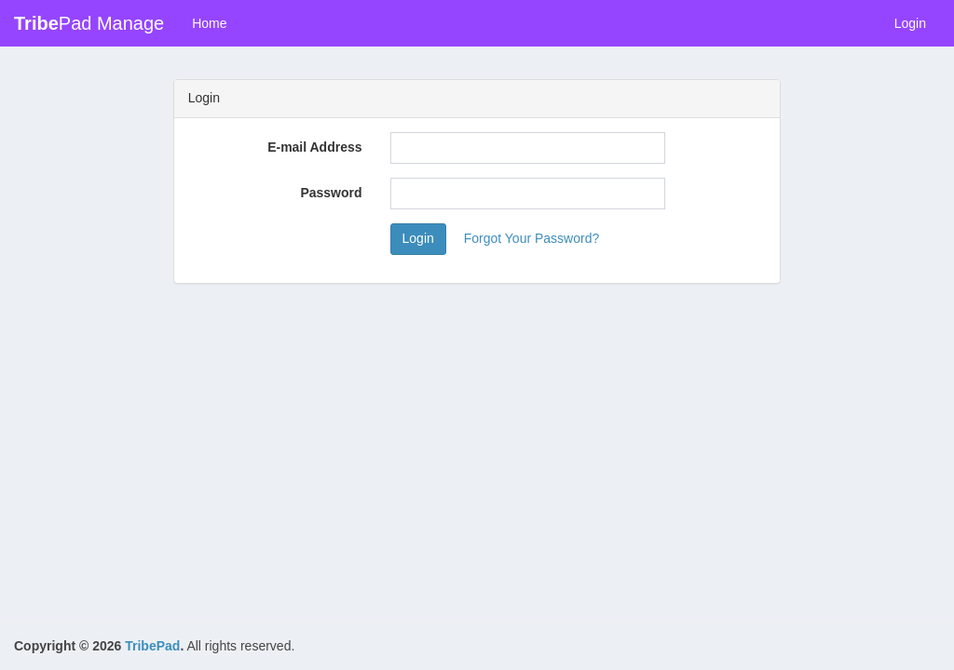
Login (910, 23)
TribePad (152, 645)
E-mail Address (314, 147)
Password (330, 192)
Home (209, 23)
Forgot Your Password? (532, 238)
